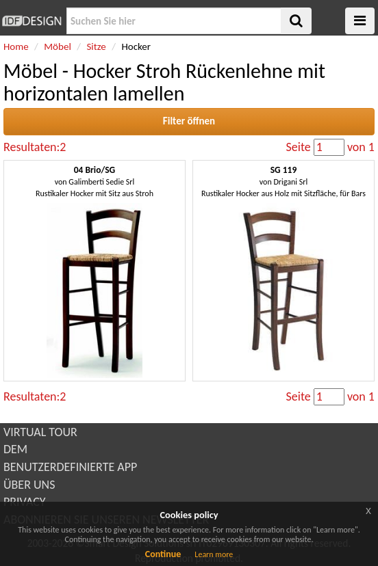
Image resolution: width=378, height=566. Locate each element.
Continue (163, 554)
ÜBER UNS (29, 484)
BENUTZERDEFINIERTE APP (70, 466)
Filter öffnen (189, 121)
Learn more (213, 554)
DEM (15, 449)
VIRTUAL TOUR (40, 432)
